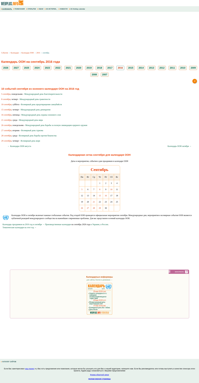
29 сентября (6, 141)
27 (88, 208)
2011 (172, 68)
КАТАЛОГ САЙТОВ (9, 362)
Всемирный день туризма (32, 130)
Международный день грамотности (35, 99)
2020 (78, 68)
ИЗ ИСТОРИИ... (51, 9)
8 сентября (6, 99)
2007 (104, 74)
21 (94, 202)
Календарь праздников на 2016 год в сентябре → (24, 224)
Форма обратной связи (99, 375)
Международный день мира (31, 120)
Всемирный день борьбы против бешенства (37, 136)
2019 (89, 68)
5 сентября (6, 94)
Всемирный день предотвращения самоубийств (41, 104)
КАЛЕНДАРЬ (6, 9)
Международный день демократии (36, 110)
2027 (16, 68)
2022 (57, 68)
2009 (193, 68)
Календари (15, 53)
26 (82, 208)
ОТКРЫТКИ (31, 9)
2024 (37, 68)
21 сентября (6, 120)
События (4, 53)
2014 (141, 68)
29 (100, 208)
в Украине (95, 224)
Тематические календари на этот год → (19, 227)
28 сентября (6, 136)
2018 (99, 68)
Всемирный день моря (30, 141)
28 (94, 208)
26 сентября (6, 125)
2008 (94, 74)
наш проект (29, 369)
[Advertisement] (76, 32)
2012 (161, 68)
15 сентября (6, 110)
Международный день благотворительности (43, 94)
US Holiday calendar (77, 9)
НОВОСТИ (63, 9)
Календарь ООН (27, 53)
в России (104, 224)
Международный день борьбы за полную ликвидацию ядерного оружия (56, 125)
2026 (5, 68)
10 (111, 189)
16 (106, 196)
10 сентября (6, 104)
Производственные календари (58, 224)
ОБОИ (40, 9)
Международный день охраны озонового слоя (41, 115)
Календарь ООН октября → (179, 146)
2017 (109, 68)
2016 (38, 53)
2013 (151, 68)
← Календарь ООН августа (19, 146)
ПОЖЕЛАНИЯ (19, 9)
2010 (182, 68)
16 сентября (6, 115)
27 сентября (6, 130)
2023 (47, 68)
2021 (68, 68)
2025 (26, 68)
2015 (130, 68)
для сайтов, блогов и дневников (100, 280)
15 (100, 196)
